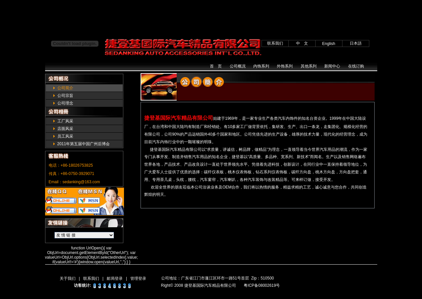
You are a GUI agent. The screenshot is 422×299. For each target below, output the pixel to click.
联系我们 (91, 278)
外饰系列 (285, 66)
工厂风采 (65, 121)
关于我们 (68, 278)
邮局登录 (115, 278)
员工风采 (65, 136)
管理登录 (138, 278)
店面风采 (65, 128)
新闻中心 (332, 66)
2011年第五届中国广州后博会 (83, 144)
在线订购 (356, 66)
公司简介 (65, 88)
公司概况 (238, 66)
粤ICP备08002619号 (262, 285)
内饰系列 (261, 66)
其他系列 (309, 66)
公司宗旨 (65, 95)
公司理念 (65, 103)
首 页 (216, 66)
